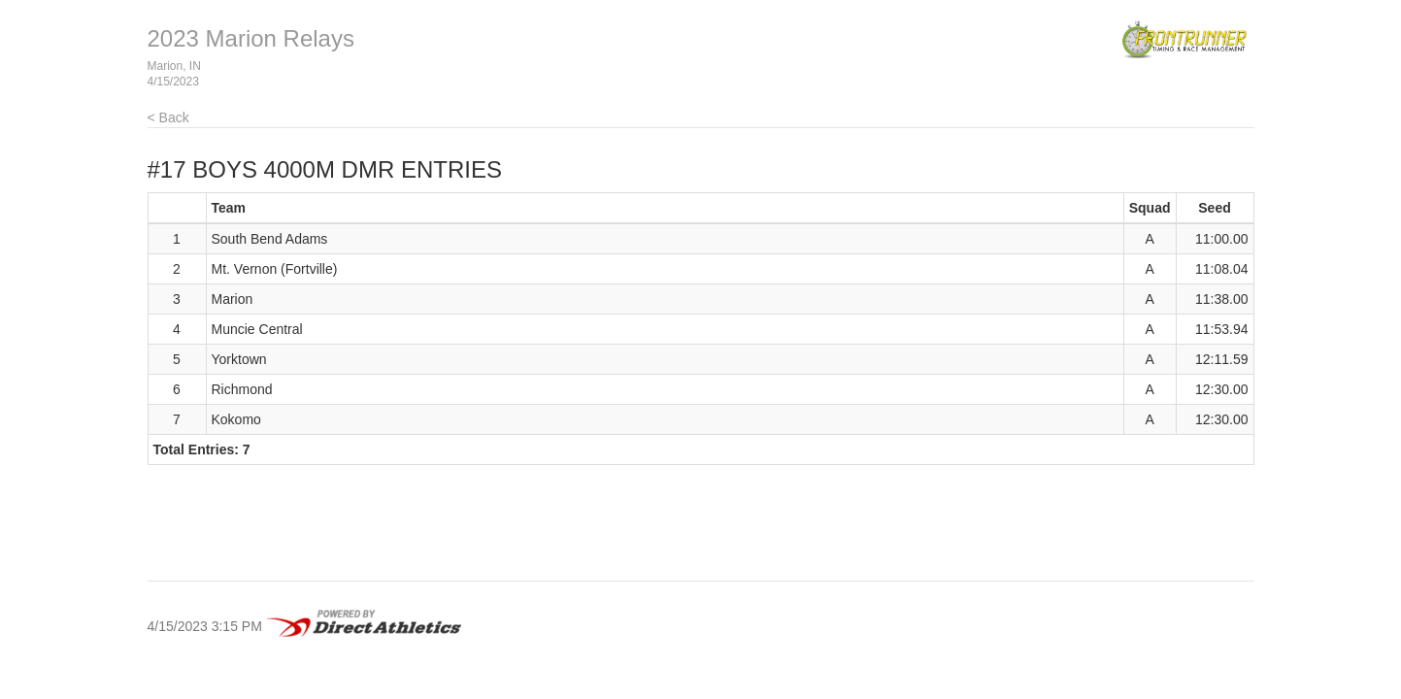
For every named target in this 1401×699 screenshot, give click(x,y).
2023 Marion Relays (251, 38)
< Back (168, 117)
